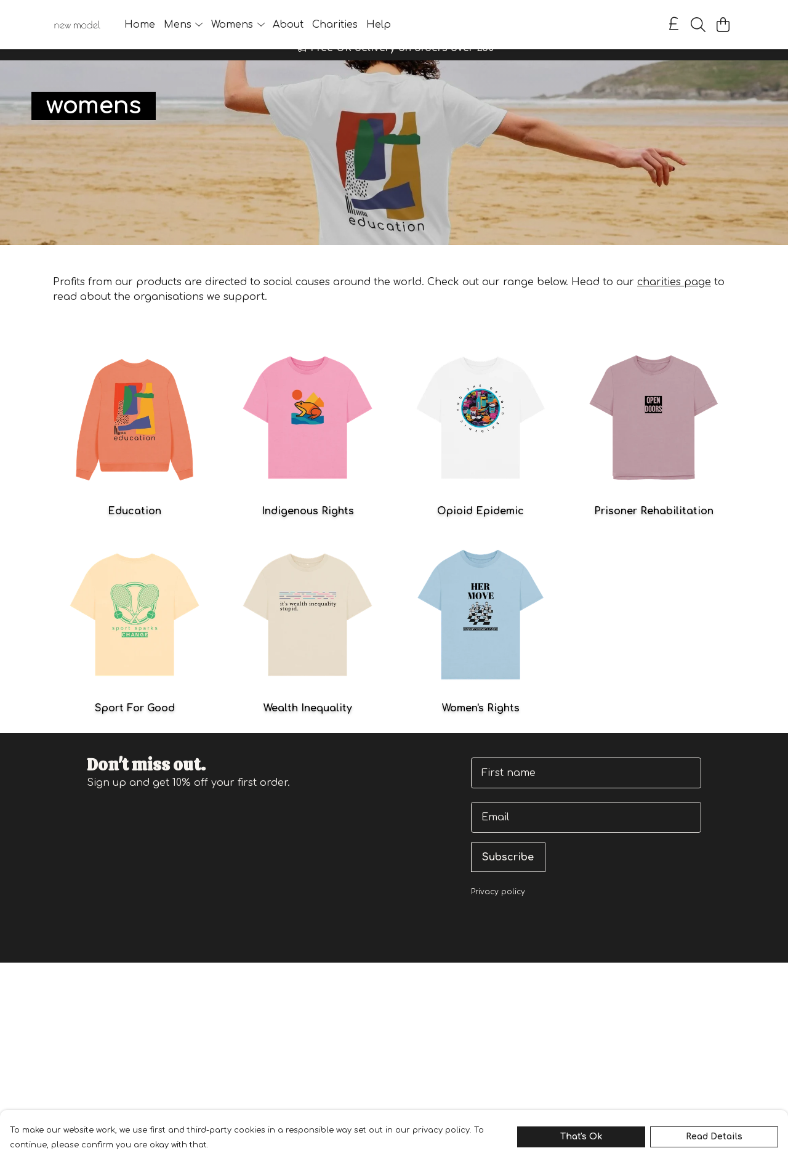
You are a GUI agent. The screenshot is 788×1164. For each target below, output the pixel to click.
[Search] (698, 24)
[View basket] (722, 24)
